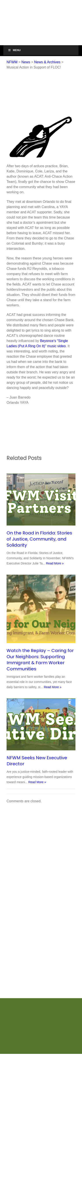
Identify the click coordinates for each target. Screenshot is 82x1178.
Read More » (55, 563)
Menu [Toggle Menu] (14, 50)
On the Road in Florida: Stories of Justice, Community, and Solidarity (39, 539)
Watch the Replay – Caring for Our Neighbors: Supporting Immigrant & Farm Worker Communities (40, 659)
